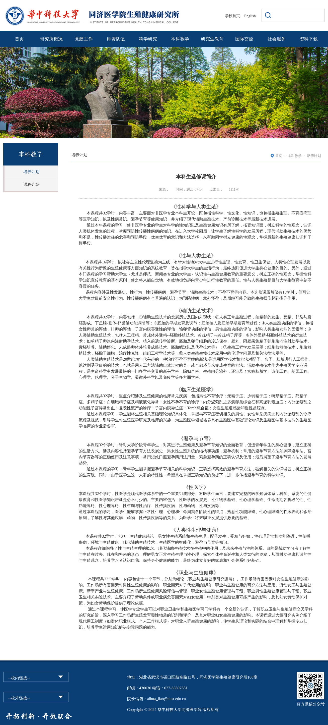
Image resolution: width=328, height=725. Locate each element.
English (250, 16)
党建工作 (84, 38)
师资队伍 (116, 38)
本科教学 (180, 38)
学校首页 (232, 16)
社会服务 (277, 38)
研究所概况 (51, 38)
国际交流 (244, 38)
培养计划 (31, 172)
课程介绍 (31, 184)
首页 (19, 38)
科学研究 (148, 38)
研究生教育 (212, 38)
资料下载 (309, 38)
